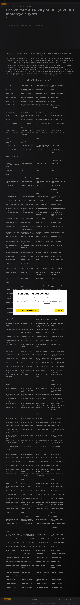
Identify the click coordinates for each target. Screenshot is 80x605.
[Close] (64, 292)
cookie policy (47, 303)
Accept (60, 310)
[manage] (27, 310)
